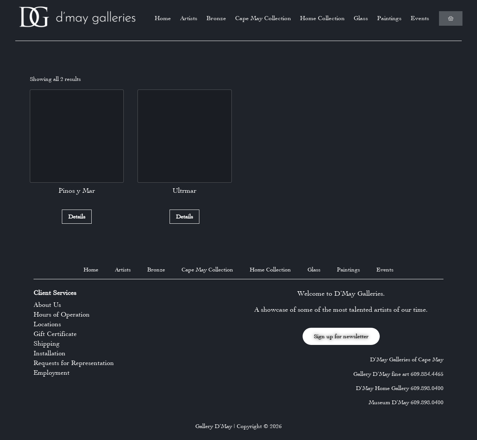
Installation (50, 353)
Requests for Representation (74, 363)
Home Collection (322, 18)
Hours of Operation (62, 314)
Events (420, 18)
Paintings (389, 18)
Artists (189, 18)
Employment (52, 372)
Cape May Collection (263, 18)
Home (163, 18)
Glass (361, 18)
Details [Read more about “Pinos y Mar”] (76, 216)
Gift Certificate (55, 334)
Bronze (216, 18)
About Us (47, 305)
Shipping (47, 343)
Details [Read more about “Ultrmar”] (184, 216)
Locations (47, 324)
